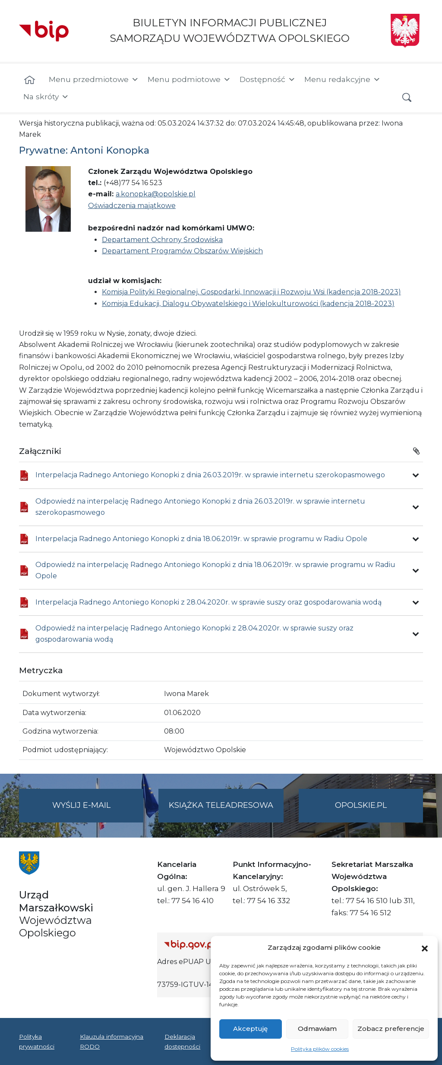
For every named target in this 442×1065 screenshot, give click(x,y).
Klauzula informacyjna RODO (111, 1041)
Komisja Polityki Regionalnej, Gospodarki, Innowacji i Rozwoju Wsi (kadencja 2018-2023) (251, 292)
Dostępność (268, 79)
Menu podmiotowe (189, 79)
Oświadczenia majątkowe (132, 206)
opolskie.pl (361, 805)
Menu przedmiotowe (94, 79)
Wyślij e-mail (98, 810)
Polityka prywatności (36, 1041)
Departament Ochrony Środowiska (162, 240)
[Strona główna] (29, 80)
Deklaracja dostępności (182, 1041)
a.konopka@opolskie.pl (156, 194)
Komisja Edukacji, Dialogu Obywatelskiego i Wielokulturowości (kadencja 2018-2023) (248, 303)
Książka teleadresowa (221, 805)
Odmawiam (317, 1028)
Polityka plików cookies (320, 1049)
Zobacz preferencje (390, 1028)
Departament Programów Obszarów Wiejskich (182, 251)
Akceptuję (250, 1028)
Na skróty (46, 96)
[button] (424, 947)
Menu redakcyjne (342, 79)
